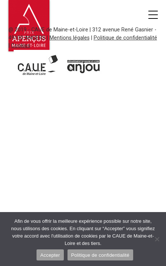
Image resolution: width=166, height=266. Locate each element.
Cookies (20, 45)
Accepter (50, 255)
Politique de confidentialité (125, 38)
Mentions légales (69, 38)
